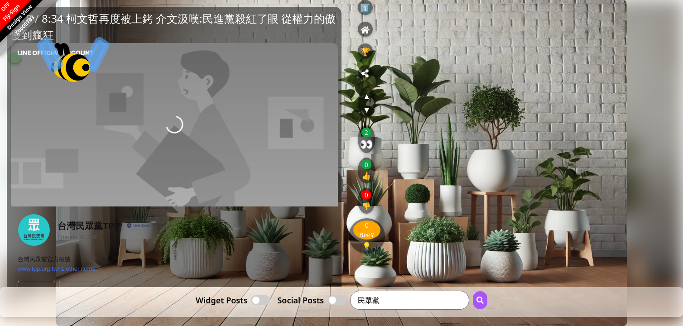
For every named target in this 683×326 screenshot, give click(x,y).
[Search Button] (480, 300)
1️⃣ (365, 8)
